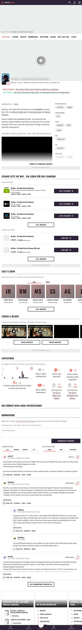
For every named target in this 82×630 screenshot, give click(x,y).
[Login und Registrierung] (74, 2)
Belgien (70, 107)
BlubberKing (15, 617)
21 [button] (4, 495)
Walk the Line (44, 619)
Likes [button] (61, 439)
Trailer (23, 37)
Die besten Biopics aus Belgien (56, 395)
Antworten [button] (17, 467)
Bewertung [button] (73, 439)
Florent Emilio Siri (19, 112)
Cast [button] (34, 282)
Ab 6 (58, 116)
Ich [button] (34, 439)
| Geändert (19, 448)
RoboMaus (11, 474)
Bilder (53, 37)
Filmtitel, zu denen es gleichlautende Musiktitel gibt (19, 614)
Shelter (76, 616)
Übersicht (6, 37)
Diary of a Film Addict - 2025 (20, 621)
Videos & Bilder (10, 316)
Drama (59, 130)
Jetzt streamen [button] (66, 191)
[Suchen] (69, 2)
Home (3, 32)
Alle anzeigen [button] (41, 225)
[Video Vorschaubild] (14, 331)
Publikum (21, 502)
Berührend (60, 157)
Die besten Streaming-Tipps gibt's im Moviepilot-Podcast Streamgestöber (42, 92)
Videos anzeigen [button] (27, 342)
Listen (73, 37)
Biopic (69, 125)
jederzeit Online (7, 182)
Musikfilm (60, 125)
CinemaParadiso (17, 625)
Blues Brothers (45, 623)
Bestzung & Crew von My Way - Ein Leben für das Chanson (23, 277)
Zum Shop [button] (66, 238)
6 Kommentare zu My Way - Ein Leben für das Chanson (21, 425)
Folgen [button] (24, 467)
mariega (10, 558)
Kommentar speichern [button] (66, 431)
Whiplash (43, 612)
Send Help (77, 619)
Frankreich (60, 107)
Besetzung (44, 37)
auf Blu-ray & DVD (8, 230)
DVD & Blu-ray (63, 37)
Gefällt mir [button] (9, 467)
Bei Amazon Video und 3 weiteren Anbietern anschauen (37, 89)
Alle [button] (7, 439)
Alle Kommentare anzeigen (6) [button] (41, 586)
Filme (8, 32)
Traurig (70, 157)
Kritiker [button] (25, 439)
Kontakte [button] (16, 439)
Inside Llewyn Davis (46, 616)
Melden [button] (29, 467)
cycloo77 (10, 446)
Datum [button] (49, 439)
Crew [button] (48, 282)
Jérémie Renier (36, 112)
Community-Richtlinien (25, 421)
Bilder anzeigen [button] (55, 342)
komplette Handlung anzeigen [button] (41, 164)
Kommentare (33, 37)
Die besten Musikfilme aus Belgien (72, 395)
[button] (10, 627)
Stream (15, 37)
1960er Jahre (60, 139)
